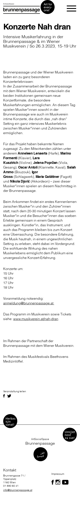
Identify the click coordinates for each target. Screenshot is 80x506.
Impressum (57, 473)
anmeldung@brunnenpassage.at (28, 303)
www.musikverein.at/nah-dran (35, 319)
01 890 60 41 (11, 485)
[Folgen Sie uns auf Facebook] (52, 482)
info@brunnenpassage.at (17, 490)
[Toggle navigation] (71, 8)
